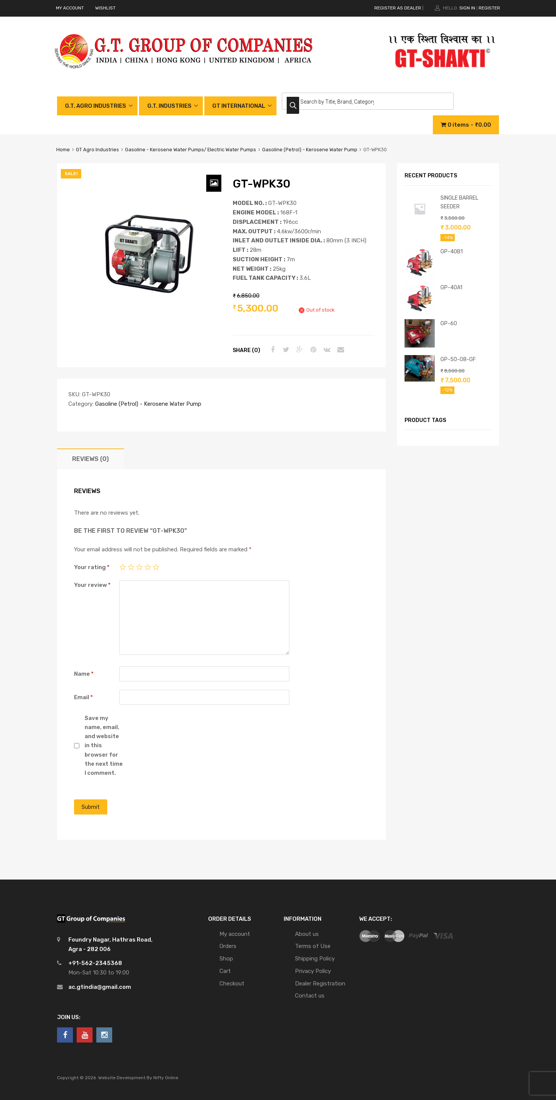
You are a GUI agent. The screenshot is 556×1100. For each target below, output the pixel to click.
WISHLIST (105, 8)
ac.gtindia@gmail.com (99, 987)
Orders (227, 946)
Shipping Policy (315, 958)
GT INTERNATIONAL (238, 105)
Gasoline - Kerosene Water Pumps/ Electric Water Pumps (190, 149)
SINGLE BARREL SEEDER (459, 202)
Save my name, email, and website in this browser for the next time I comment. (104, 746)
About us (307, 934)
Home (63, 149)
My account (234, 934)
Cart (225, 971)
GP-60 (448, 323)
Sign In (467, 8)
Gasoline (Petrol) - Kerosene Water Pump (309, 149)
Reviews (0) (90, 458)
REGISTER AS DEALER (397, 8)
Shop (226, 958)
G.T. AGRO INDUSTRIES (95, 105)
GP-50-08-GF (458, 359)
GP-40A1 (451, 287)
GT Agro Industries (97, 149)
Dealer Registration (320, 983)
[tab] (90, 458)
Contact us (309, 995)
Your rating (92, 567)
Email (83, 697)
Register (489, 8)
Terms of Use (313, 946)
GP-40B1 (451, 251)
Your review (92, 585)
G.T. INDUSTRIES (169, 105)
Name (84, 673)
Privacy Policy (313, 971)
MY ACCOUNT (70, 8)
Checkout (231, 983)
